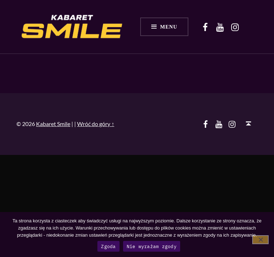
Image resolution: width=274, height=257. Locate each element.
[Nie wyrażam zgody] (260, 239)
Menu (168, 27)
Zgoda (108, 246)
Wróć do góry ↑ (95, 123)
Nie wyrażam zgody (152, 246)
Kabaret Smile (53, 123)
